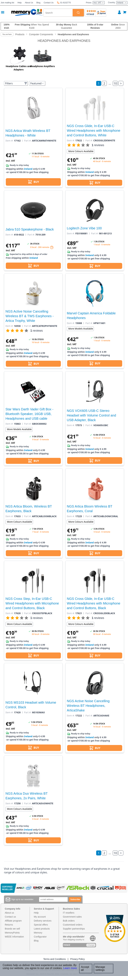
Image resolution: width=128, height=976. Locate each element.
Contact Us (48, 2)
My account (40, 916)
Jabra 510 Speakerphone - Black (29, 229)
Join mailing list (7, 2)
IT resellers (68, 912)
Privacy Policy (77, 959)
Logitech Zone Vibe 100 (84, 228)
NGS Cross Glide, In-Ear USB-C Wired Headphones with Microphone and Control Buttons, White (93, 130)
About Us (29, 2)
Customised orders (72, 924)
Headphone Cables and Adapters (19, 68)
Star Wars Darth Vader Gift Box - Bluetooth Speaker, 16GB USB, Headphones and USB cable (29, 413)
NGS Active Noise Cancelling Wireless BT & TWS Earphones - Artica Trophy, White (29, 316)
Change (90, 945)
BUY (33, 182)
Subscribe (75, 899)
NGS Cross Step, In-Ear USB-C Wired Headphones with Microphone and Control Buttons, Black (32, 603)
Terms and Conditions (54, 959)
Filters (16, 83)
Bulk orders (69, 920)
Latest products (42, 928)
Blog (38, 2)
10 (115, 83)
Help (19, 2)
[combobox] (58, 12)
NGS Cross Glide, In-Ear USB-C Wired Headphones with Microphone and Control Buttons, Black (93, 603)
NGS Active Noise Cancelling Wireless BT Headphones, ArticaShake (88, 705)
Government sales (72, 916)
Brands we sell (12, 928)
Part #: (27, 141)
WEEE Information (14, 936)
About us (9, 912)
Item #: (9, 141)
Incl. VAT (99, 2)
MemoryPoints (12, 932)
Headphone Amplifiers (42, 66)
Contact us (10, 916)
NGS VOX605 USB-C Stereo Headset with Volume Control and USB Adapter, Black (91, 415)
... (110, 83)
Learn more (70, 968)
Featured (37, 83)
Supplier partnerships (74, 928)
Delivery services (42, 920)
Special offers (41, 924)
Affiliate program (13, 920)
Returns (9, 924)
